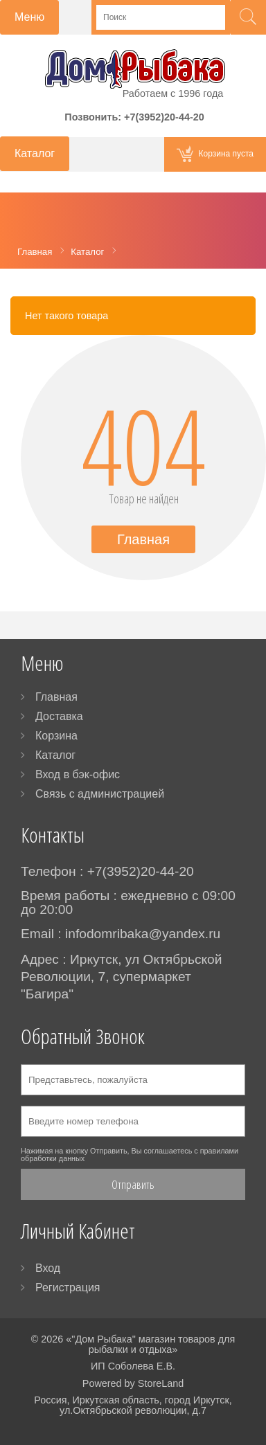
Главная (143, 539)
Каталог (55, 755)
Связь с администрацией (99, 794)
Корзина (56, 736)
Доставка (59, 716)
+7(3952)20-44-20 (164, 117)
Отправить (133, 1184)
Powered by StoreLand (133, 1383)
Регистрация (67, 1287)
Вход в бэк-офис (77, 774)
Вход (47, 1268)
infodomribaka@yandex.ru (142, 933)
